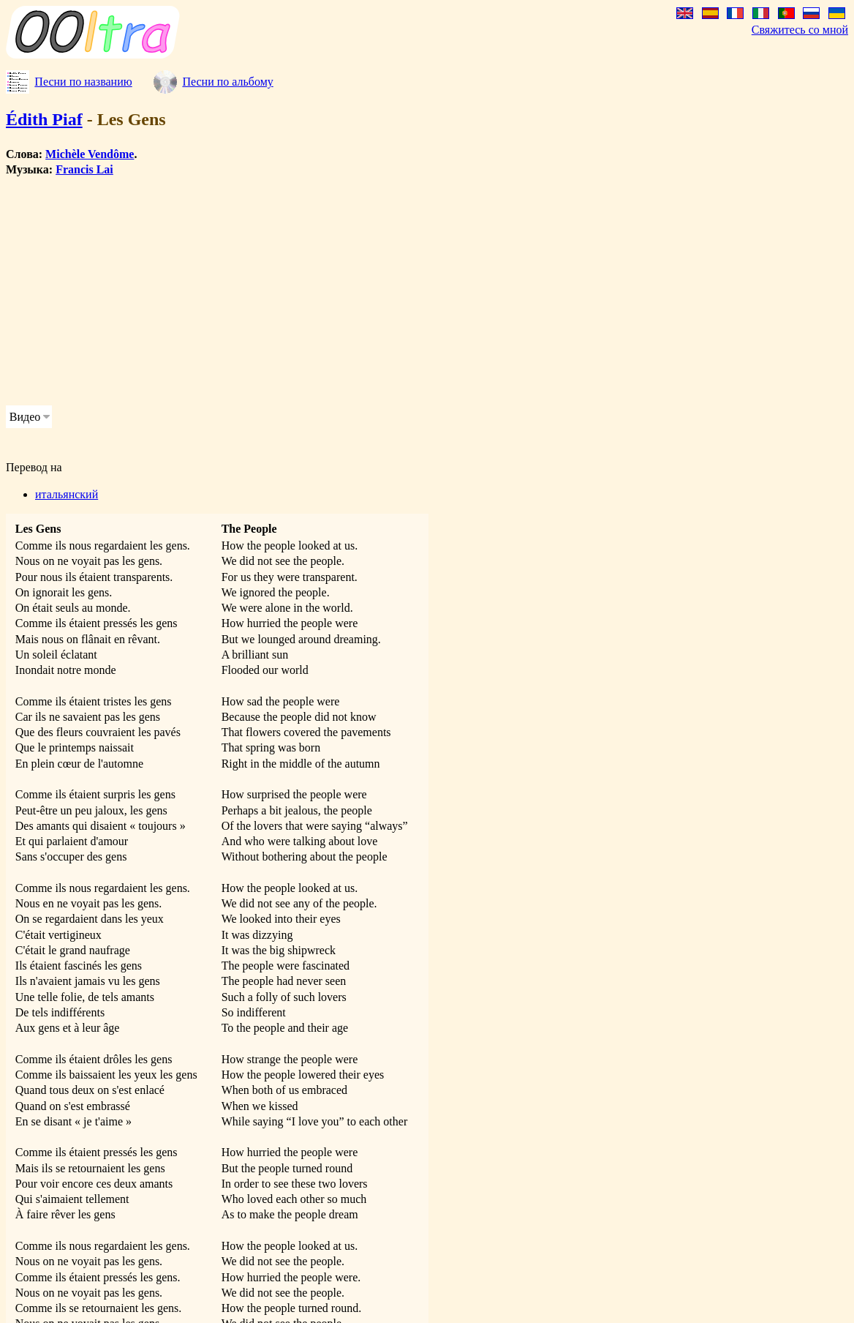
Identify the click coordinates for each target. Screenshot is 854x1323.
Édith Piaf (44, 119)
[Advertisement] (374, 291)
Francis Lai (84, 169)
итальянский (66, 494)
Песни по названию (83, 81)
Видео (25, 417)
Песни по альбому (227, 81)
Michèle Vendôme (89, 154)
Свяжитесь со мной (800, 29)
